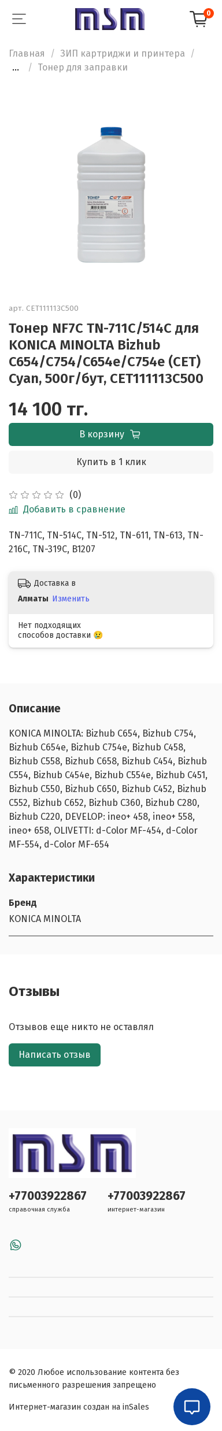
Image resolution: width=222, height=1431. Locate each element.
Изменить (71, 599)
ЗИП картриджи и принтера (122, 53)
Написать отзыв (54, 1054)
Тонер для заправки (83, 67)
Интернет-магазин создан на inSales (79, 1407)
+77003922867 (48, 1196)
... (15, 67)
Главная (27, 53)
